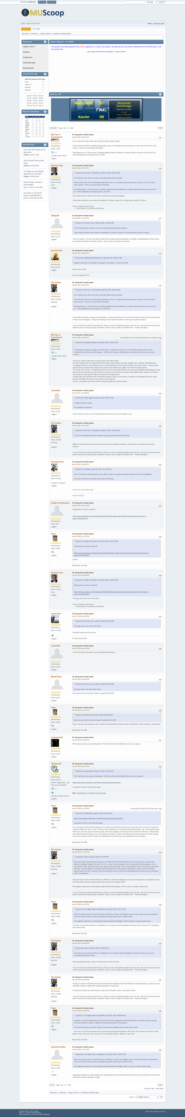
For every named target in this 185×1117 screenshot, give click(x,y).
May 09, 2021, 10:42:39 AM (80, 337)
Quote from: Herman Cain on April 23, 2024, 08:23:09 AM (95, 621)
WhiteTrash (56, 677)
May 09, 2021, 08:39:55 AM (80, 253)
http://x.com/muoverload (98, 793)
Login (89, 52)
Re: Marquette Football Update (83, 135)
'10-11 (41, 105)
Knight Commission (60, 503)
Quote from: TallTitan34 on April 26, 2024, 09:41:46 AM (94, 813)
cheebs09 (55, 390)
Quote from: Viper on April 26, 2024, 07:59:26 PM (92, 948)
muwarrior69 (57, 737)
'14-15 (35, 103)
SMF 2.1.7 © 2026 (24, 1112)
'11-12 (35, 105)
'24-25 (29, 96)
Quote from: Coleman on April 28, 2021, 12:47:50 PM (93, 469)
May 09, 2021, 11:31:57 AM (80, 425)
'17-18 (35, 101)
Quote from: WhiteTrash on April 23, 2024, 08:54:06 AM (94, 715)
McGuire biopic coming (32, 182)
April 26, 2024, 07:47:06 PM (80, 808)
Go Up (52, 1085)
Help (146, 1111)
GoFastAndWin (28, 185)
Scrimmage (124, 106)
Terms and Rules (154, 1111)
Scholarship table (158, 23)
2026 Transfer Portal (31, 160)
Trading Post (27, 57)
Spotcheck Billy (58, 1047)
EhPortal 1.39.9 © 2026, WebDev (29, 1111)
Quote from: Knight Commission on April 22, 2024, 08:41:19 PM (97, 541)
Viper (53, 534)
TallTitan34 (56, 764)
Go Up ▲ (163, 1111)
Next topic (160, 1088)
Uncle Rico (56, 614)
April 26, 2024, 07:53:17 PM (80, 852)
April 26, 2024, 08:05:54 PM (80, 979)
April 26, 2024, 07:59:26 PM (80, 904)
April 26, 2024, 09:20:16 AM (80, 740)
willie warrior (28, 152)
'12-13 (29, 105)
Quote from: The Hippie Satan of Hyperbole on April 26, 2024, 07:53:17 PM (101, 909)
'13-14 (41, 103)
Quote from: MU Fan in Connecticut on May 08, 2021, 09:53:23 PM (98, 173)
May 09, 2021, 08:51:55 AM (80, 285)
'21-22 (29, 98)
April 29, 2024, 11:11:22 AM (80, 1049)
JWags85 (55, 216)
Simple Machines (36, 1112)
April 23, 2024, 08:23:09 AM (80, 575)
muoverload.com (81, 793)
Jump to (131, 1097)
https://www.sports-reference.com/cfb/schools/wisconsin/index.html (97, 782)
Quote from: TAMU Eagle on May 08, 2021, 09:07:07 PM (94, 398)
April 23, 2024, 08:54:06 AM (80, 679)
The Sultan (37, 174)
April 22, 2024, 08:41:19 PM (80, 505)
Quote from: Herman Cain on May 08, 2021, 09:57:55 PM (95, 223)
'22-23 (41, 96)
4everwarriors (57, 462)
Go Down (53, 128)
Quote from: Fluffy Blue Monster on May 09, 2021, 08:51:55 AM (97, 342)
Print (160, 128)
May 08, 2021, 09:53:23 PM (80, 137)
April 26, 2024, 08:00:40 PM (80, 943)
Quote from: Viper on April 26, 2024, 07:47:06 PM (92, 857)
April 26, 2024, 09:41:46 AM (80, 766)
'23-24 (35, 96)
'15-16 (29, 103)
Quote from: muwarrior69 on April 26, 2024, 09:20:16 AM (94, 771)
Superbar (26, 52)
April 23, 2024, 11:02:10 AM (80, 710)
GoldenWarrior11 (35, 195)
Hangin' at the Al (29, 47)
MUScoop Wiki (28, 68)
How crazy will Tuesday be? (34, 150)
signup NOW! (121, 52)
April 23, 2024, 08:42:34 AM (80, 616)
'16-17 (41, 101)
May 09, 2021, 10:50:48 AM (80, 393)
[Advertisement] (106, 72)
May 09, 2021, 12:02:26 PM (80, 464)
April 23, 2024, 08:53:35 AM (80, 648)
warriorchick (57, 250)
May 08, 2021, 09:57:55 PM (80, 168)
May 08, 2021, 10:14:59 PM (80, 218)
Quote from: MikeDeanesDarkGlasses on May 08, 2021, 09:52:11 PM (99, 258)
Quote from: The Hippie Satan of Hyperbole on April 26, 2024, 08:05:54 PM (101, 1015)
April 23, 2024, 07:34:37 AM (80, 536)
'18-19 (29, 101)
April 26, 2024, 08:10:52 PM (80, 1010)
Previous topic (149, 1088)
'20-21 (35, 98)
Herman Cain (57, 165)
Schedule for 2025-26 (124, 118)
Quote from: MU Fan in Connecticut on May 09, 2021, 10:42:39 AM (98, 430)
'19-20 (41, 98)
